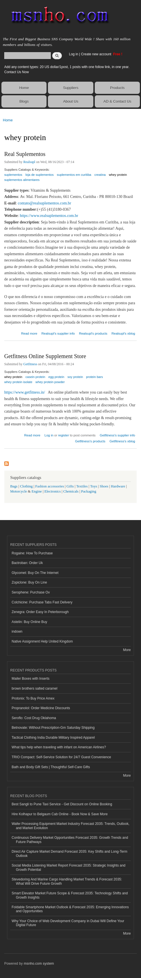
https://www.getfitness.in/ (24, 392)
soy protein (75, 377)
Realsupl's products (93, 333)
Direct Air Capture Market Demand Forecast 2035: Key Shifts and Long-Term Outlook (69, 853)
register (63, 435)
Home (24, 88)
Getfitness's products (90, 441)
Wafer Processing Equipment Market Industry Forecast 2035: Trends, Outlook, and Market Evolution (70, 826)
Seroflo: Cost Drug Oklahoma (34, 718)
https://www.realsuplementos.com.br (49, 216)
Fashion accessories (49, 486)
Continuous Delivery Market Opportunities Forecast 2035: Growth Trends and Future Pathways (70, 840)
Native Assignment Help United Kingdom (42, 641)
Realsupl (29, 162)
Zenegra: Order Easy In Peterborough (40, 612)
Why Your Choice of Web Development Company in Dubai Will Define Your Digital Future (68, 923)
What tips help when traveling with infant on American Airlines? (59, 747)
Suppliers (70, 88)
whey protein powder (50, 382)
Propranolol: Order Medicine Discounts (41, 708)
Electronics (52, 491)
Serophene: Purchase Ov (31, 592)
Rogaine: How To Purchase (32, 553)
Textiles (82, 486)
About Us (70, 101)
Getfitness (30, 364)
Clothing (26, 486)
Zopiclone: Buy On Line (29, 582)
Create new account (96, 54)
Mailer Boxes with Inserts (30, 679)
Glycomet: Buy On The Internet (35, 573)
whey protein (118, 174)
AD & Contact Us (117, 101)
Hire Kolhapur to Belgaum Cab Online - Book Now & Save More (60, 814)
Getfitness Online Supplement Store (45, 356)
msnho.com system (39, 964)
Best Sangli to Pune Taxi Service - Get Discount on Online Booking (62, 804)
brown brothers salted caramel (34, 688)
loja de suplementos (40, 174)
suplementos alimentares (21, 179)
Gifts (70, 486)
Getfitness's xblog (122, 441)
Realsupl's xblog (123, 333)
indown (17, 631)
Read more (29, 332)
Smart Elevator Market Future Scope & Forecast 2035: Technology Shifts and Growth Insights (70, 895)
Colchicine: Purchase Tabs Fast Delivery (42, 602)
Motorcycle (18, 491)
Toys (93, 486)
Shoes (104, 486)
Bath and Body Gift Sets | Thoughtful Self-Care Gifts (51, 767)
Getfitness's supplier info (117, 435)
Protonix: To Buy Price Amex (33, 698)
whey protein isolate (18, 382)
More (127, 650)
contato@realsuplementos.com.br (44, 203)
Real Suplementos (24, 154)
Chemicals (71, 491)
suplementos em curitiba (74, 174)
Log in (73, 54)
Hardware (118, 486)
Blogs (24, 101)
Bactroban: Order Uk (27, 563)
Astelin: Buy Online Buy (29, 622)
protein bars (94, 377)
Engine (36, 491)
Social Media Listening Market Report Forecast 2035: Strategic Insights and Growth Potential (68, 867)
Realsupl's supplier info (58, 333)
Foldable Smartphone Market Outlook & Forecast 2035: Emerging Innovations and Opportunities (70, 909)
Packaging (88, 491)
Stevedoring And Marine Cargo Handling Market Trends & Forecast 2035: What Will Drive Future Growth (67, 881)
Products (117, 88)
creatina (100, 174)
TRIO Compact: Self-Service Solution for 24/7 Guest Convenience (61, 757)
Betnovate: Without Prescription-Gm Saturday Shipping (53, 728)
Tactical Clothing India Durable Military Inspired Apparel (53, 738)
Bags (14, 486)
